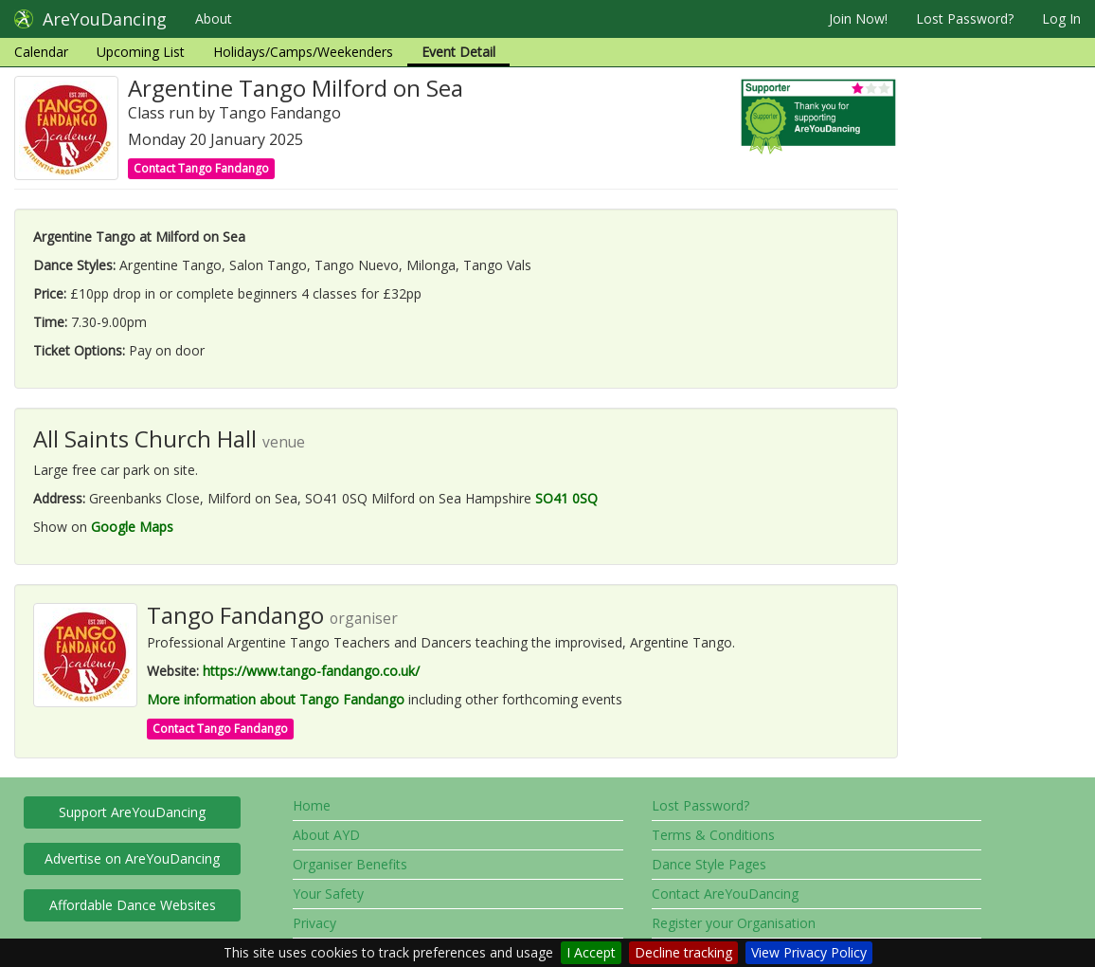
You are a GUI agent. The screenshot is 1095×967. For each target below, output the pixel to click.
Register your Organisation (734, 923)
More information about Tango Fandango (275, 699)
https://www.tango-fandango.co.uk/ (311, 671)
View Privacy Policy (809, 952)
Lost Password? (965, 18)
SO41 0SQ (566, 498)
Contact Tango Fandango (201, 168)
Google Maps (132, 527)
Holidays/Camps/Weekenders (303, 52)
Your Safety (328, 894)
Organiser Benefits (350, 864)
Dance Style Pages (709, 864)
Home (312, 805)
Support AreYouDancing (132, 812)
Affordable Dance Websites (132, 905)
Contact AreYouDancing (725, 894)
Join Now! (858, 18)
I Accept (591, 952)
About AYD (326, 835)
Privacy (314, 923)
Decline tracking (683, 952)
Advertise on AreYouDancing (132, 858)
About (213, 18)
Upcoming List (141, 52)
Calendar (41, 52)
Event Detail (458, 52)
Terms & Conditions (713, 835)
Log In (1061, 18)
